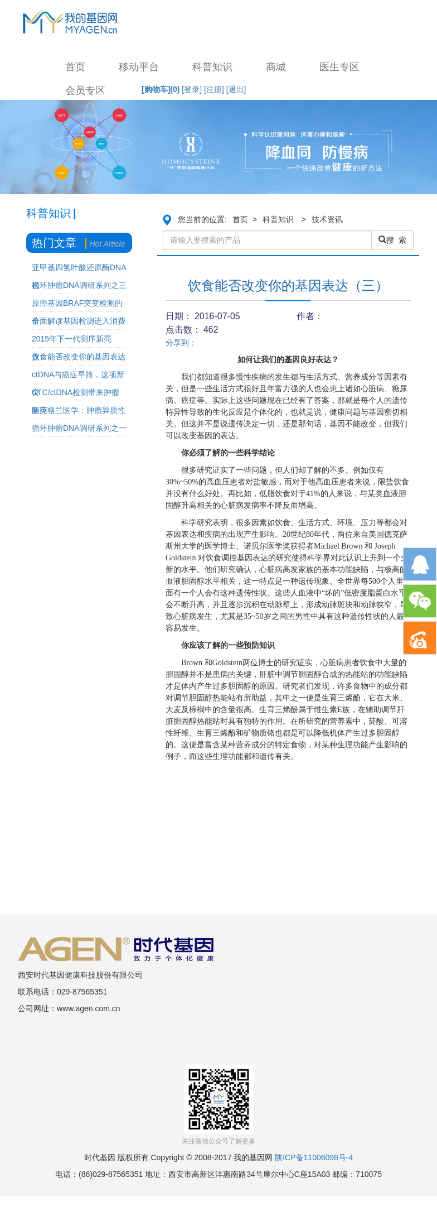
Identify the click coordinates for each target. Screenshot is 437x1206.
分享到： (181, 342)
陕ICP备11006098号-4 (314, 1157)
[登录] (192, 89)
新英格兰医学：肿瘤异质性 (78, 410)
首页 (75, 67)
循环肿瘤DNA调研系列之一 (79, 428)
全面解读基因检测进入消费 (78, 320)
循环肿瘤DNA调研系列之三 (79, 285)
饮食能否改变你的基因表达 (78, 356)
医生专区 (339, 67)
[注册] (214, 89)
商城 (276, 67)
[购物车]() (160, 89)
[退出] (236, 89)
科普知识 (212, 67)
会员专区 (85, 90)
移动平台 (139, 67)
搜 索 (392, 240)
